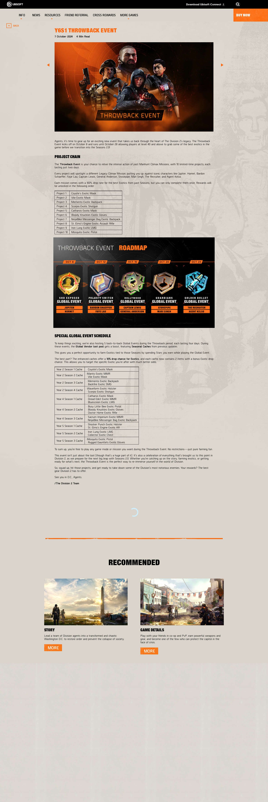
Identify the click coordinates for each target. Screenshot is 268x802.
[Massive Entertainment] (97, 756)
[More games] (129, 15)
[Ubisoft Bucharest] (97, 766)
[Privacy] (35, 781)
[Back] (14, 25)
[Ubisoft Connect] (35, 747)
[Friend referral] (77, 15)
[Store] (35, 740)
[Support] (35, 768)
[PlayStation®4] (141, 761)
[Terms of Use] (35, 786)
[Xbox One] (141, 754)
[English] (238, 721)
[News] (37, 15)
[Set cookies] (18, 795)
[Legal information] (35, 791)
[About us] (35, 754)
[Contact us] (35, 776)
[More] (53, 647)
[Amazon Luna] (141, 775)
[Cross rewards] (104, 15)
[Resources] (52, 15)
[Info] (22, 15)
